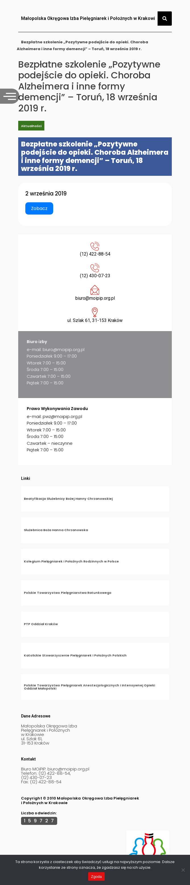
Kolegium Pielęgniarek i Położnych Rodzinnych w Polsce (71, 561)
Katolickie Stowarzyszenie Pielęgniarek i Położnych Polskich (75, 655)
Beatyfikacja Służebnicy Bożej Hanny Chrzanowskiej (68, 498)
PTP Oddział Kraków (41, 624)
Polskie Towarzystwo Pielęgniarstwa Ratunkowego (67, 592)
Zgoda (96, 876)
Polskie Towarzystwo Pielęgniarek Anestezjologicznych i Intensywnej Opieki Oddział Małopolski (89, 687)
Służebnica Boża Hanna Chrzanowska (56, 530)
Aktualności (31, 126)
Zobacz (39, 208)
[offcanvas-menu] (9, 96)
